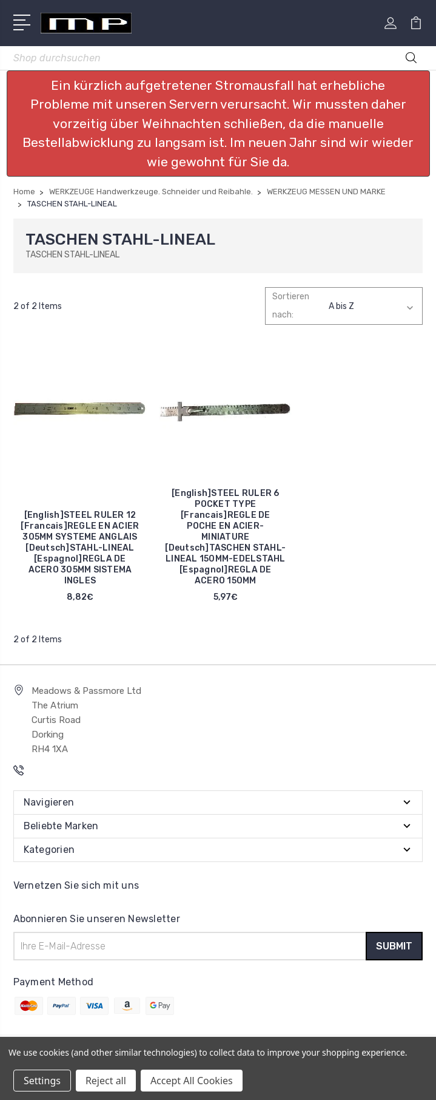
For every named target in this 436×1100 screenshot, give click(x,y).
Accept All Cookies (191, 1080)
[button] (218, 123)
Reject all (106, 1080)
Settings (42, 1080)
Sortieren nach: (290, 305)
